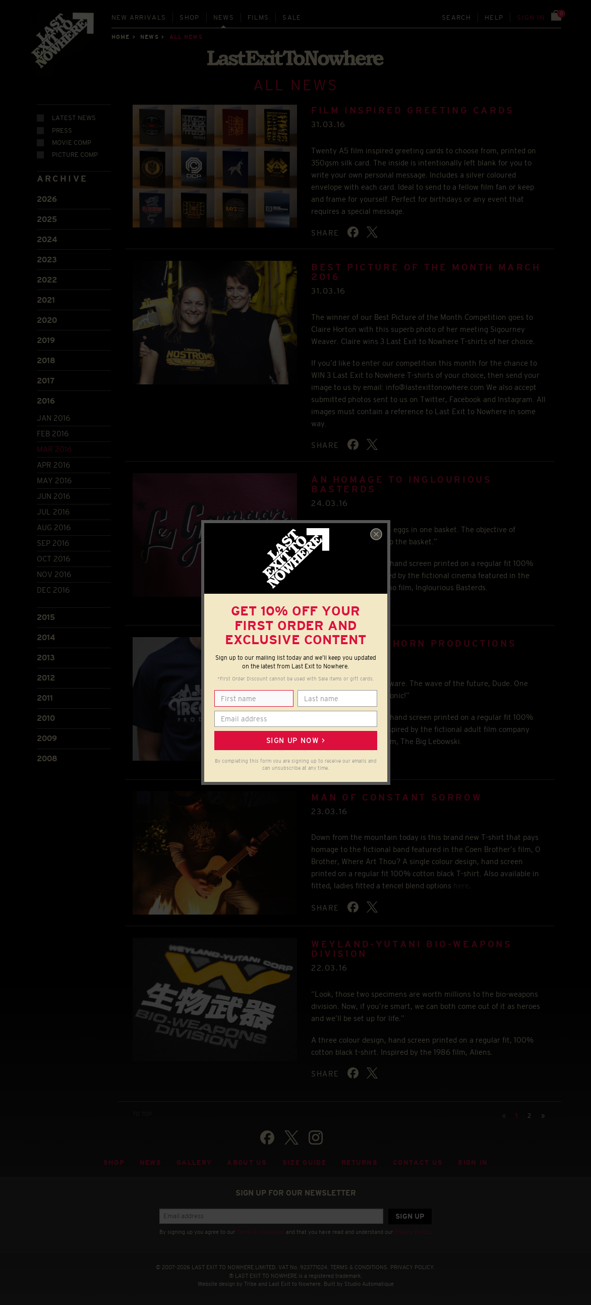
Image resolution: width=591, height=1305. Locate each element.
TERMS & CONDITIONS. (359, 1267)
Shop (189, 17)
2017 (45, 380)
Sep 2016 (53, 543)
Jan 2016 (53, 418)
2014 (46, 637)
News (223, 17)
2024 (47, 239)
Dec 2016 (53, 590)
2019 (46, 340)
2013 (46, 657)
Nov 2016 (54, 574)
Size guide (304, 1162)
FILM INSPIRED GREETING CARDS (412, 110)
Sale (291, 17)
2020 (47, 320)
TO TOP (142, 1114)
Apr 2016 (53, 465)
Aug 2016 (54, 527)
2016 (46, 400)
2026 (47, 199)
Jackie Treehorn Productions (413, 644)
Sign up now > (295, 740)
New (138, 17)
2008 (47, 758)
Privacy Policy (412, 1232)
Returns (359, 1162)
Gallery (194, 1162)
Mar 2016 (54, 449)
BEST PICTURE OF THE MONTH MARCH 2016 (426, 272)
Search (456, 17)
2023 (47, 259)
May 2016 (54, 480)
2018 (46, 360)
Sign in (531, 17)
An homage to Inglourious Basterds (401, 485)
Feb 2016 (53, 433)
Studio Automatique (369, 1284)
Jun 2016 (53, 496)
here (461, 885)
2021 (46, 300)
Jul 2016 (53, 511)
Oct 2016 (53, 558)
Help (494, 17)
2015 (46, 617)
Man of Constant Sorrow (396, 797)
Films (258, 17)
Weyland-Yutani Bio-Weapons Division (411, 949)
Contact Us (418, 1162)
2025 (47, 219)
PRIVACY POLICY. (412, 1267)
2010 (46, 718)
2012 (46, 677)
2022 (47, 279)
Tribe (250, 1284)
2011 (45, 698)
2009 (47, 738)
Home (120, 37)
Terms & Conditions (260, 1232)
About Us (247, 1162)
